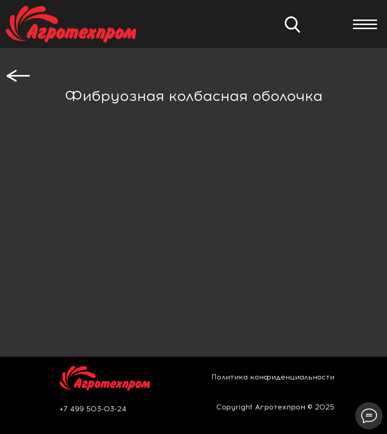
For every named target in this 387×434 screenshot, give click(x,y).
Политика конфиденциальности (272, 377)
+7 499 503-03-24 (93, 408)
